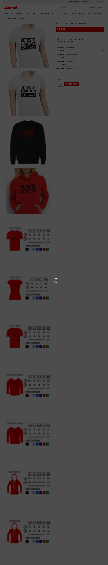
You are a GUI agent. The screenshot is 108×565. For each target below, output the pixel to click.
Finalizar (76, 1)
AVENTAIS (97, 13)
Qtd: (59, 80)
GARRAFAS (23, 18)
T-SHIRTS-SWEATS (62, 13)
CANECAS (19, 13)
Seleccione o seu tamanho (65, 61)
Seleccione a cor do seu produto (67, 54)
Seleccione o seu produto (65, 47)
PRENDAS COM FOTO (46, 13)
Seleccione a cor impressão (66, 68)
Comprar (71, 84)
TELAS (74, 13)
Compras (70, 1)
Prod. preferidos (84, 1)
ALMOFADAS (9, 13)
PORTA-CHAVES (31, 13)
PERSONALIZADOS (11, 18)
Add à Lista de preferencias (87, 84)
